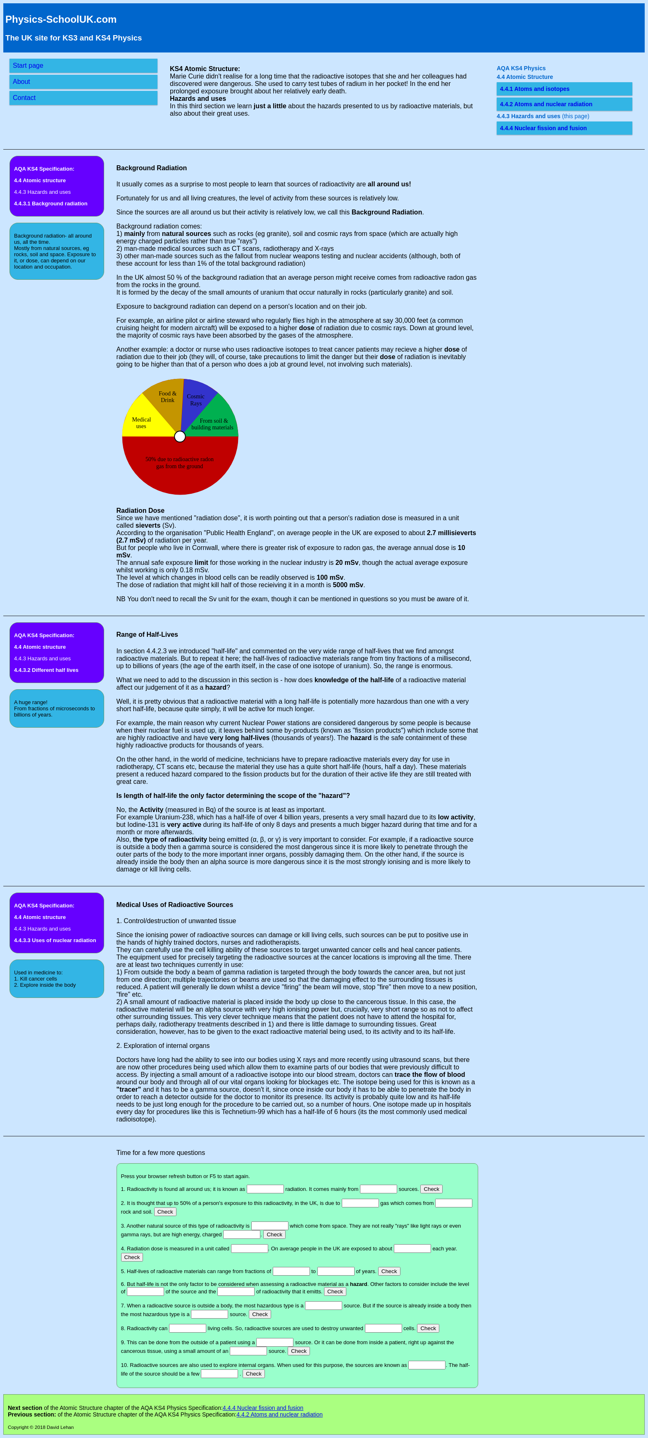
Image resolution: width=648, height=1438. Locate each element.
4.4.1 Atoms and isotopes (534, 89)
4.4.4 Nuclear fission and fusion (543, 128)
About (21, 81)
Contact (24, 97)
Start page (28, 65)
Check (431, 1189)
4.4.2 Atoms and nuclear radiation (546, 104)
